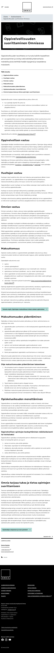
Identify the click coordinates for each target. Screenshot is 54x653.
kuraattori (18, 164)
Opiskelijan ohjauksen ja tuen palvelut (16, 530)
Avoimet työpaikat (6, 590)
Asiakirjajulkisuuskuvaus (8, 588)
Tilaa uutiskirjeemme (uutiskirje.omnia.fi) (39, 596)
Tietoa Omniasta (32, 588)
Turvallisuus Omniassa (34, 590)
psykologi (37, 164)
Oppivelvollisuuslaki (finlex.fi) (27, 134)
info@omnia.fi (12, 609)
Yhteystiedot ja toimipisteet (35, 593)
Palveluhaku (31, 585)
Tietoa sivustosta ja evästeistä (9, 627)
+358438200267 (6, 549)
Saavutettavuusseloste (7, 630)
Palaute (3, 596)
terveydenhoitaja (27, 164)
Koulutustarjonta (16, 16)
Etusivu (6, 16)
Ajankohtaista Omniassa (8, 585)
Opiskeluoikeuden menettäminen (26, 157)
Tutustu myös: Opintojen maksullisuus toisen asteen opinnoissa (25, 309)
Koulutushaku (5, 593)
